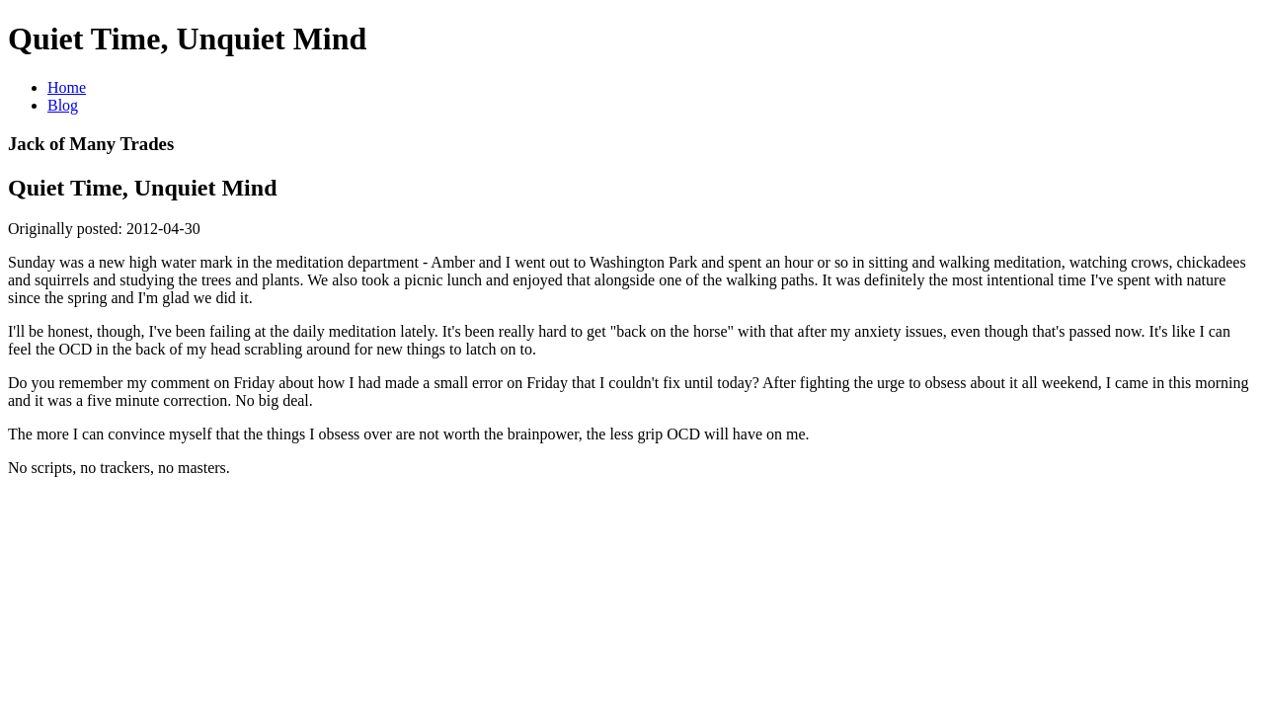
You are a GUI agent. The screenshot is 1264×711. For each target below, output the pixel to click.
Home (66, 87)
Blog (62, 105)
